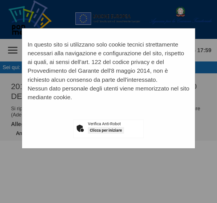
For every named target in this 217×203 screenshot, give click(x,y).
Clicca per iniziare (106, 130)
